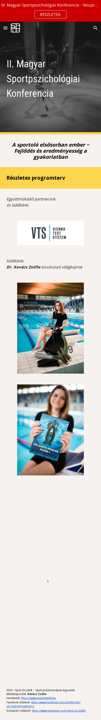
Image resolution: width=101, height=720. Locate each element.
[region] (50, 11)
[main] (50, 78)
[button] (5, 28)
